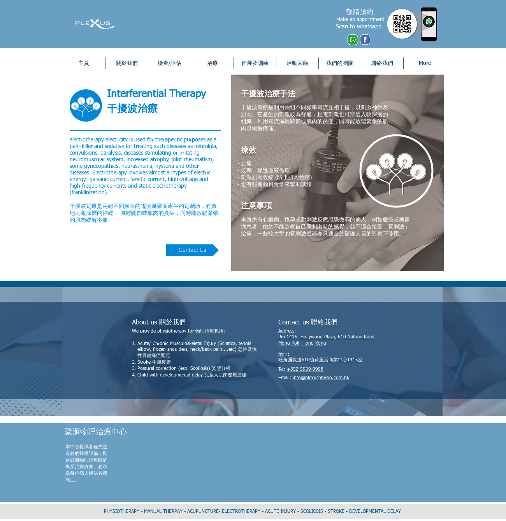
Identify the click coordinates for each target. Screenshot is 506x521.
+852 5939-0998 (305, 369)
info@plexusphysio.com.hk (321, 378)
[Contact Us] (192, 250)
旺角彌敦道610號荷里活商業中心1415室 (320, 360)
